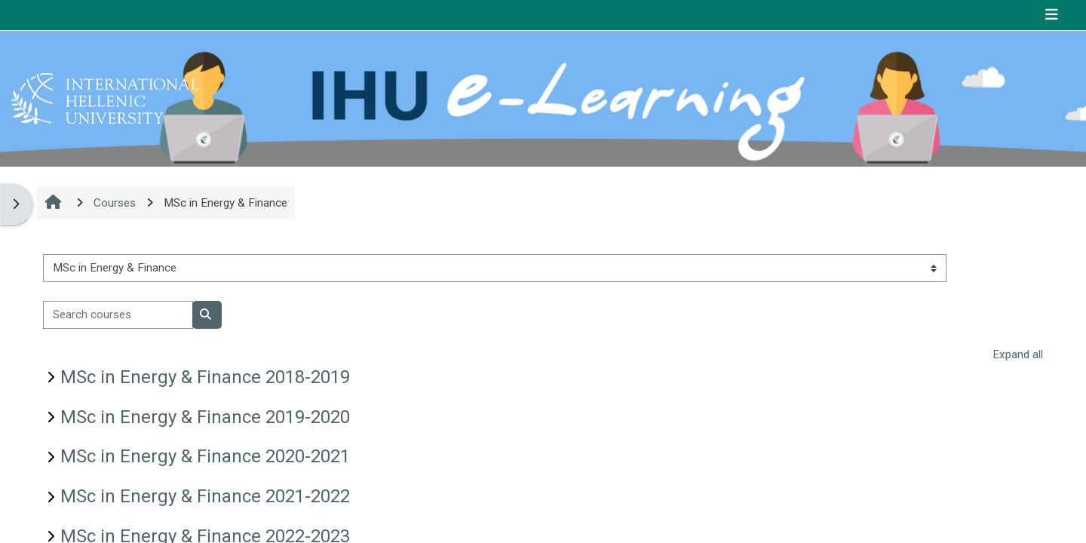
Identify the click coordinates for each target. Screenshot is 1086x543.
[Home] (105, 98)
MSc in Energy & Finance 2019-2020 (205, 417)
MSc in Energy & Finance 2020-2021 (205, 456)
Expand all (1017, 354)
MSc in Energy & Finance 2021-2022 (205, 496)
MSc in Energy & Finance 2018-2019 (205, 377)
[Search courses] (118, 315)
